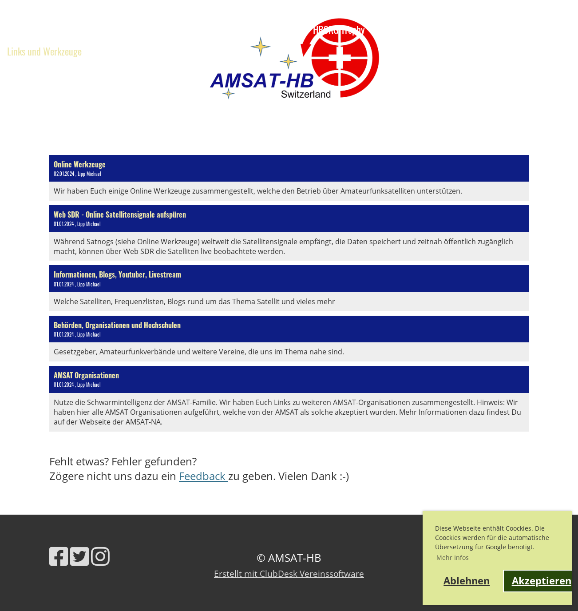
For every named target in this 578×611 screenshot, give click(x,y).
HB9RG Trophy (345, 29)
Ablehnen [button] (466, 580)
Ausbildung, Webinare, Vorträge (105, 29)
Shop (151, 51)
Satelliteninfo (266, 29)
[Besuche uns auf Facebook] (58, 556)
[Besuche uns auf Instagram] (100, 556)
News (16, 29)
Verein (201, 29)
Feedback (203, 475)
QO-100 (191, 51)
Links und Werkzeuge (44, 51)
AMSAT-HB (551, 42)
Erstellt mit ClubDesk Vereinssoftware (289, 573)
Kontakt (112, 51)
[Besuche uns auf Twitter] (79, 556)
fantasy (234, 51)
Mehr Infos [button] (452, 557)
